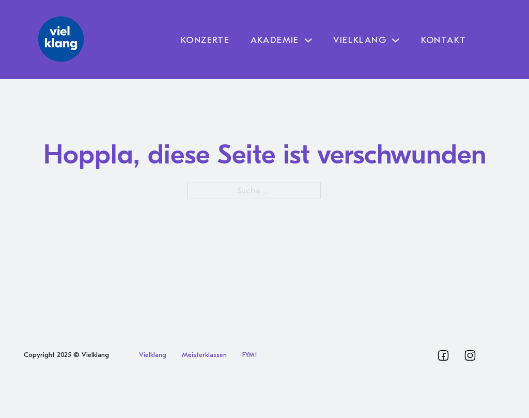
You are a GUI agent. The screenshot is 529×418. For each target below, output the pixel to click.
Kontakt (443, 40)
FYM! (249, 355)
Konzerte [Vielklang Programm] (205, 40)
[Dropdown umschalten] (308, 40)
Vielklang (152, 355)
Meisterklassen (204, 355)
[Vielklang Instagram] (470, 355)
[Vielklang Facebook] (443, 355)
